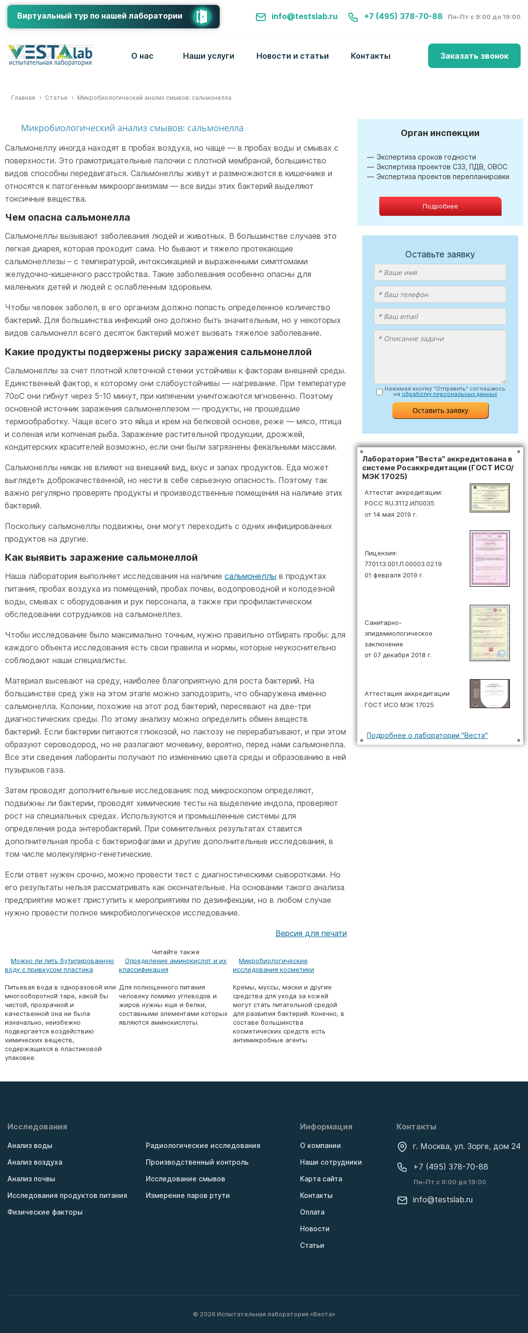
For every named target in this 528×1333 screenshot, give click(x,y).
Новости (315, 1228)
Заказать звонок (474, 56)
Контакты (370, 56)
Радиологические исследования (203, 1145)
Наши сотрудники (331, 1162)
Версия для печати (311, 933)
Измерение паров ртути (188, 1195)
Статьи (312, 1245)
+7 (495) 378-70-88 (395, 16)
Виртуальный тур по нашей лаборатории (118, 16)
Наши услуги (208, 56)
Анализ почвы (31, 1178)
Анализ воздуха (34, 1162)
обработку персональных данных (449, 394)
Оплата (312, 1212)
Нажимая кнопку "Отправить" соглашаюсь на (445, 391)
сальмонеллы (250, 576)
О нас (142, 56)
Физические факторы (45, 1212)
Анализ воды (29, 1145)
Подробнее (440, 206)
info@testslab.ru (296, 16)
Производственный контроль (197, 1162)
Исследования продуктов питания (67, 1195)
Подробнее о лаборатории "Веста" (427, 735)
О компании (320, 1145)
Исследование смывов (185, 1178)
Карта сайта (321, 1178)
